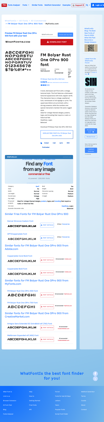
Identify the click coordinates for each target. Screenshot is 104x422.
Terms (83, 396)
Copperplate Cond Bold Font (19, 256)
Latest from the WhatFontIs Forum (90, 61)
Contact (84, 409)
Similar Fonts (37, 5)
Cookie (83, 401)
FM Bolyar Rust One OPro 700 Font (22, 303)
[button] (88, 5)
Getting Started (34, 401)
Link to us (6, 396)
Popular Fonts (60, 409)
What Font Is (7, 392)
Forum (57, 392)
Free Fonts (33, 405)
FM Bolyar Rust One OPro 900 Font (22, 291)
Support (78, 5)
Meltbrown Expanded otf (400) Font (22, 335)
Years (57, 405)
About (83, 405)
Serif (37, 186)
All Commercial (38, 21)
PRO (4, 5)
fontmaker (46, 147)
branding (58, 201)
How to (31, 396)
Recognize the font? (91, 131)
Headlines (65, 206)
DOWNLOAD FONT (57, 42)
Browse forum (91, 136)
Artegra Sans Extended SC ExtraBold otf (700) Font (29, 324)
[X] (95, 378)
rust (54, 143)
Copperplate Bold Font (17, 269)
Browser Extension (9, 401)
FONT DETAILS (47, 225)
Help (30, 392)
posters (43, 201)
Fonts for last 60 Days (62, 396)
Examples (66, 5)
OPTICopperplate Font (17, 234)
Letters (57, 401)
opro (61, 143)
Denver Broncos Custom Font (20, 221)
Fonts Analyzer (14, 5)
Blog (4, 409)
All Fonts (23, 21)
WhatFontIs (10, 21)
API (30, 409)
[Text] (49, 35)
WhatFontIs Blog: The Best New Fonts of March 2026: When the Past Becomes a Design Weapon (90, 35)
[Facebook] (95, 373)
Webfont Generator (52, 5)
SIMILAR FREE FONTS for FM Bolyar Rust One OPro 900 (57, 134)
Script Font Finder (61, 414)
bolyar (46, 143)
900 (68, 143)
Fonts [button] (25, 5)
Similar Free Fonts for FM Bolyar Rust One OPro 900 (36, 214)
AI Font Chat (7, 405)
